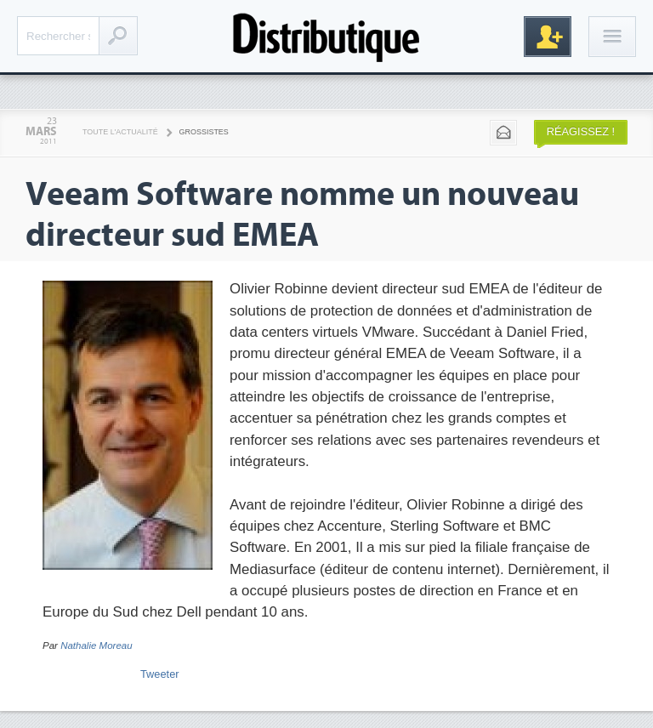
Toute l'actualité (120, 132)
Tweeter (159, 674)
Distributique (326, 36)
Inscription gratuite (548, 36)
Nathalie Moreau (96, 645)
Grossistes (204, 132)
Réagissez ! (581, 131)
